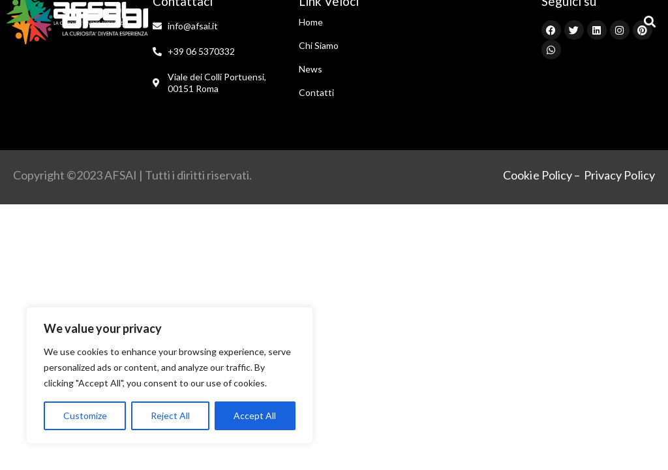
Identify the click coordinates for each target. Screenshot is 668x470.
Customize (85, 415)
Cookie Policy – (542, 175)
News (310, 68)
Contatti (316, 92)
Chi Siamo (319, 45)
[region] (169, 375)
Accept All (255, 415)
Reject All (170, 415)
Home (311, 21)
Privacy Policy (619, 175)
